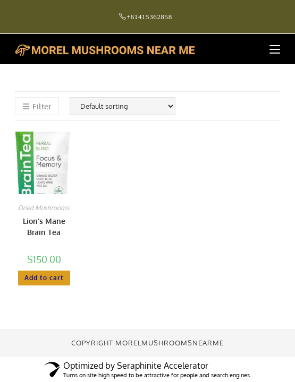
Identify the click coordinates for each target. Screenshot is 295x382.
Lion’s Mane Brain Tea (44, 226)
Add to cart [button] (44, 278)
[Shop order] (122, 106)
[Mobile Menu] (271, 49)
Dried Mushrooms (44, 208)
